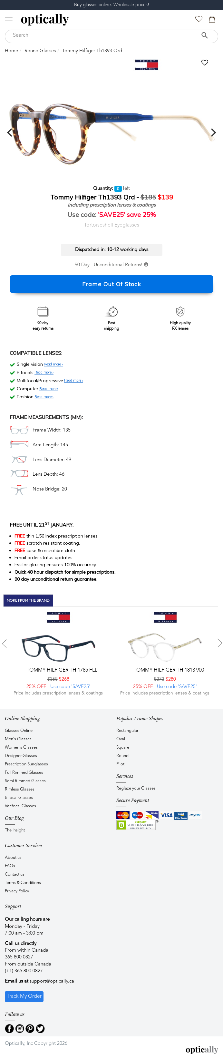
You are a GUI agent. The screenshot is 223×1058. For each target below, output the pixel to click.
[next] (213, 132)
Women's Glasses (21, 747)
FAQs (10, 866)
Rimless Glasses (19, 789)
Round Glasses (40, 51)
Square (122, 747)
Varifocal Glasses (20, 806)
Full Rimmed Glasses (24, 773)
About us (13, 858)
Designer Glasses (21, 756)
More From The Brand (28, 600)
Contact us (14, 874)
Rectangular (127, 731)
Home (11, 51)
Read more (53, 364)
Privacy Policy (17, 891)
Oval (120, 739)
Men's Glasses (18, 739)
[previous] (10, 132)
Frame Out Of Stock (111, 284)
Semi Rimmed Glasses (25, 781)
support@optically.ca (52, 981)
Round (122, 756)
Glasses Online (19, 731)
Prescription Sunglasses (26, 764)
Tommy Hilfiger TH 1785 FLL (61, 670)
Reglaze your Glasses (136, 788)
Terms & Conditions (23, 883)
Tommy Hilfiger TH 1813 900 (168, 670)
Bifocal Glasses (19, 798)
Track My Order (24, 996)
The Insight (15, 830)
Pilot (120, 764)
